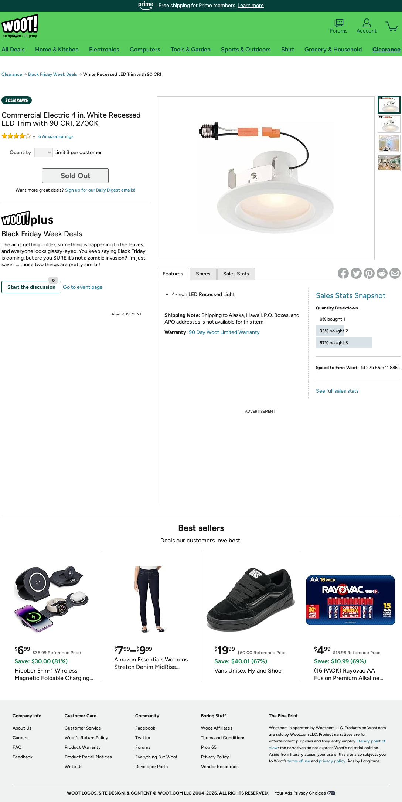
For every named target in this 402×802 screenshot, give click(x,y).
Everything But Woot (156, 756)
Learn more (251, 5)
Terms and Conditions (223, 737)
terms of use (298, 761)
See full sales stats (337, 391)
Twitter (142, 737)
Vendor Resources (220, 766)
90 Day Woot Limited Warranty (224, 332)
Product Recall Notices (88, 756)
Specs (203, 274)
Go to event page (83, 287)
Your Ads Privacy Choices (300, 793)
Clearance (11, 74)
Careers (20, 737)
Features (173, 274)
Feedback (23, 756)
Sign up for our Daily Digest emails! (100, 190)
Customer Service (83, 728)
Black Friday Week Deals (52, 74)
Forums (339, 26)
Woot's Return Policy (86, 737)
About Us (22, 728)
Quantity (20, 152)
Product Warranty (82, 747)
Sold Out (76, 175)
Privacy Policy (215, 756)
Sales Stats (236, 274)
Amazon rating (56, 136)
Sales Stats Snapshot (351, 295)
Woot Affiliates (216, 728)
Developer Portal (152, 766)
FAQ (17, 747)
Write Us (73, 766)
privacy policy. (332, 761)
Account (367, 26)
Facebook (145, 728)
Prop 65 (209, 747)
